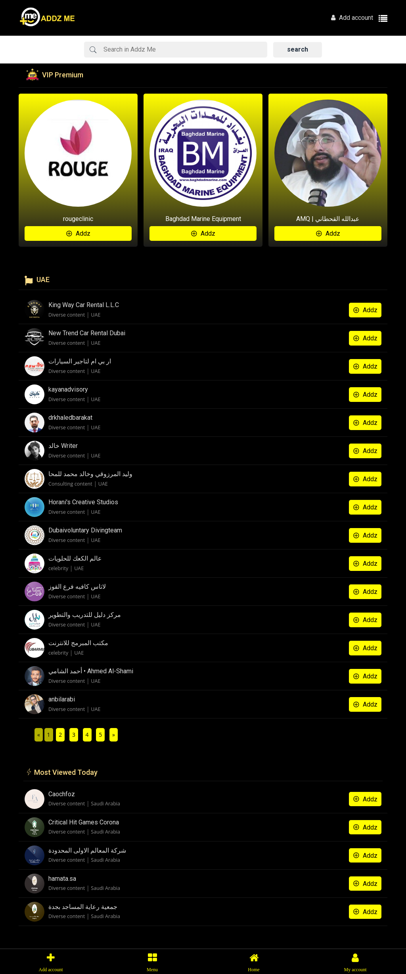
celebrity (58, 568)
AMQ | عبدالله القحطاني (328, 219)
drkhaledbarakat (70, 417)
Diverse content (66, 314)
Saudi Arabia (105, 803)
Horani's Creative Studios (83, 502)
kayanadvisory (68, 389)
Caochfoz (61, 794)
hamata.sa (62, 878)
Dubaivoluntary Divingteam (85, 530)
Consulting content (70, 483)
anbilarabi (61, 699)
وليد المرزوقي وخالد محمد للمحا (90, 474)
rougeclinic (78, 219)
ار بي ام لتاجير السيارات (79, 361)
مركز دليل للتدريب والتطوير (84, 615)
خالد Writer (63, 446)
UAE (95, 314)
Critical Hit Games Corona (83, 822)
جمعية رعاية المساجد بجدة (82, 907)
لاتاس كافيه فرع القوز (77, 586)
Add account (352, 17)
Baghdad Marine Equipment (203, 219)
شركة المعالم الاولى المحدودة (87, 850)
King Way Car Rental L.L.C (83, 305)
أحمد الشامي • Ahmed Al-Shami (90, 671)
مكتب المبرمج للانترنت (78, 643)
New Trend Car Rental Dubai (86, 333)
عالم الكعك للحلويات (75, 558)
